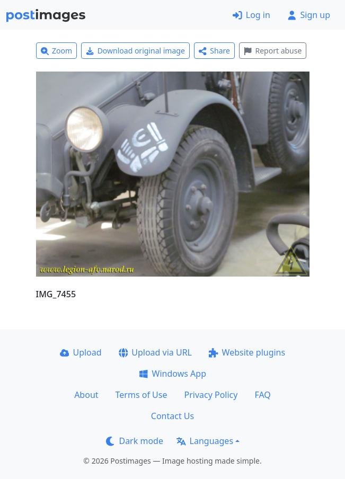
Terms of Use (141, 395)
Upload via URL (155, 352)
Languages (204, 441)
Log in (251, 15)
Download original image (135, 51)
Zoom (57, 51)
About (86, 395)
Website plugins (247, 352)
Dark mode (134, 441)
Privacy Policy (210, 395)
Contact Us (172, 416)
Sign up (308, 15)
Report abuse (273, 51)
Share (214, 51)
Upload (81, 352)
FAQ (262, 395)
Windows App (172, 373)
